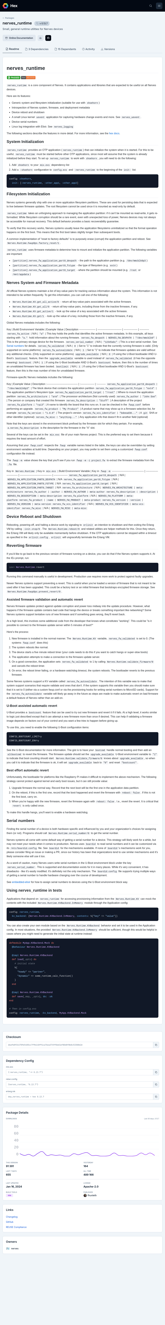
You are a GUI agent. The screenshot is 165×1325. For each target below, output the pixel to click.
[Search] (150, 5)
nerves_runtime (17, 23)
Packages (8, 18)
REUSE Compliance (16, 1227)
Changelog (12, 1216)
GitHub (9, 1222)
